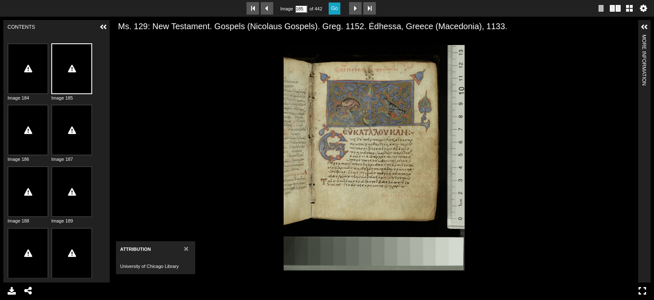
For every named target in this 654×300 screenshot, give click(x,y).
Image (286, 8)
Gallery (629, 8)
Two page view (615, 8)
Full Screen (642, 291)
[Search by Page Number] (301, 9)
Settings (643, 8)
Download (11, 291)
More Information (644, 38)
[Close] (186, 248)
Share (28, 291)
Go (334, 8)
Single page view (601, 8)
